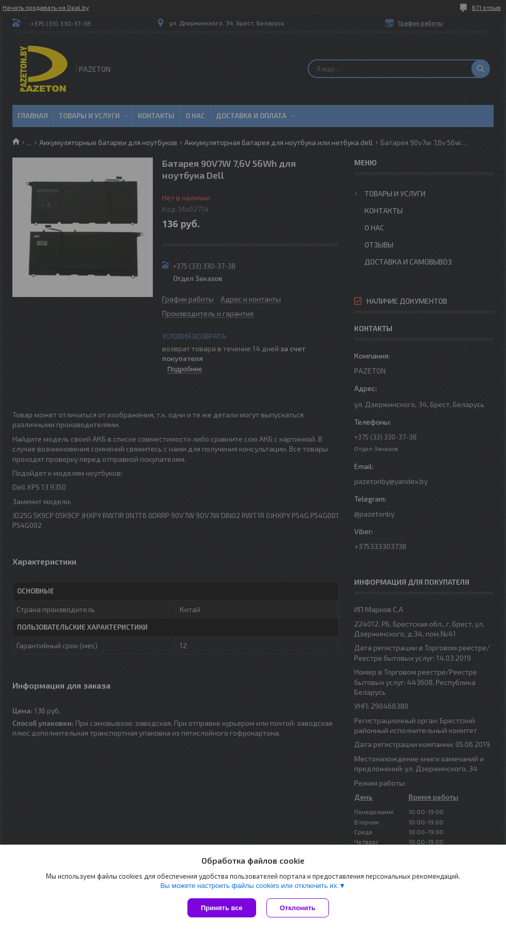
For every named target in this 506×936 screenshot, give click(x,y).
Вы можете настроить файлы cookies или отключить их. (249, 886)
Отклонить (297, 908)
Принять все (222, 908)
